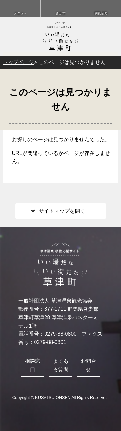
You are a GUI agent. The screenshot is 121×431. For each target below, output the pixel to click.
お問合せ (88, 365)
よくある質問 (60, 365)
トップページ (18, 62)
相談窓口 (32, 365)
